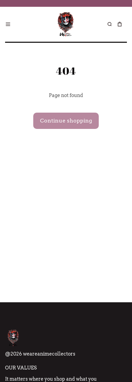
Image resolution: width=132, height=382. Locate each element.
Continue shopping (66, 120)
